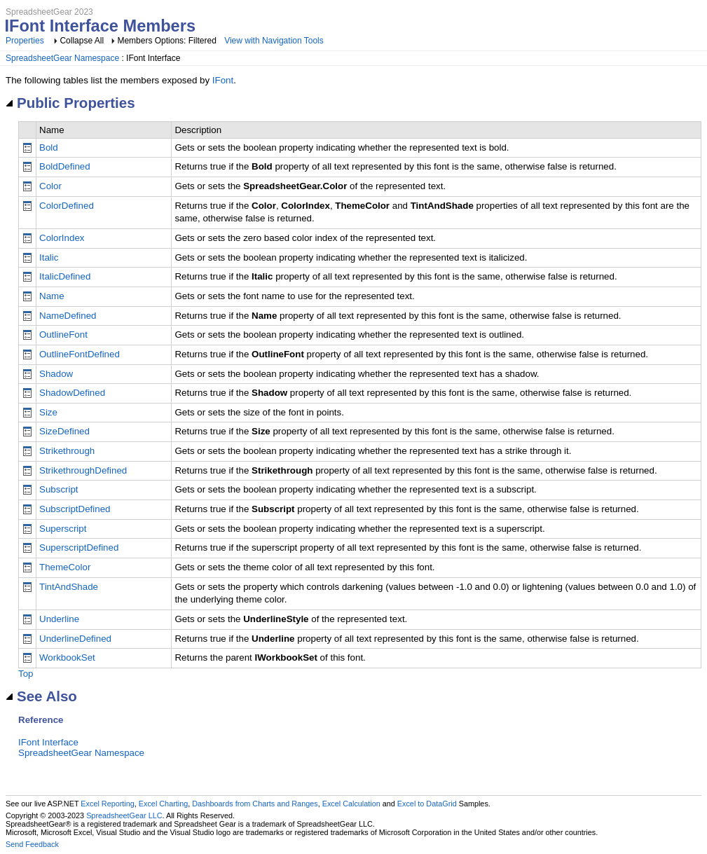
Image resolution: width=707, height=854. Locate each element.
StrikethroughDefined (83, 470)
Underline (59, 619)
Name (51, 296)
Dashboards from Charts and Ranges (254, 803)
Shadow (56, 374)
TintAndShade (68, 586)
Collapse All (82, 41)
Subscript (58, 489)
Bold (48, 147)
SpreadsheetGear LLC (124, 815)
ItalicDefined (64, 276)
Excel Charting (163, 803)
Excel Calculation (351, 803)
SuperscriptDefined (78, 547)
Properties (25, 41)
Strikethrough (67, 451)
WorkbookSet (67, 657)
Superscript (62, 528)
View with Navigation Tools (274, 41)
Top (26, 673)
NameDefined (68, 315)
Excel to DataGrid (427, 803)
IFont (222, 80)
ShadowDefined (72, 392)
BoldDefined (64, 166)
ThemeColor (64, 567)
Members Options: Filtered (168, 41)
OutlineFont (63, 334)
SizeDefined (64, 431)
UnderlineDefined (75, 638)
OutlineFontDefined (79, 354)
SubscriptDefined (75, 509)
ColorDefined (66, 205)
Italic (48, 257)
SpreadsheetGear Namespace (62, 58)
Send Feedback (32, 844)
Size (48, 412)
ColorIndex (61, 238)
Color (50, 186)
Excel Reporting (107, 803)
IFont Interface (48, 742)
